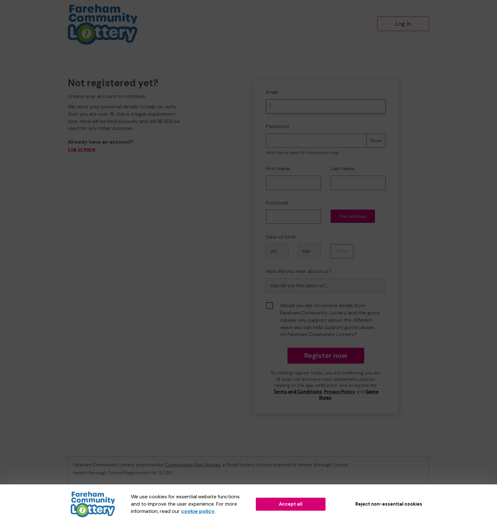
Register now (325, 355)
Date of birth (281, 237)
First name (278, 168)
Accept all (290, 504)
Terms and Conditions (297, 391)
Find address (352, 216)
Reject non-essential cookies (388, 504)
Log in (403, 24)
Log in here (81, 149)
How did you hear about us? (298, 271)
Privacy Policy (339, 391)
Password (277, 126)
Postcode (277, 202)
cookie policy (198, 511)
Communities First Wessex (192, 465)
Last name (343, 168)
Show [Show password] (376, 140)
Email (272, 92)
